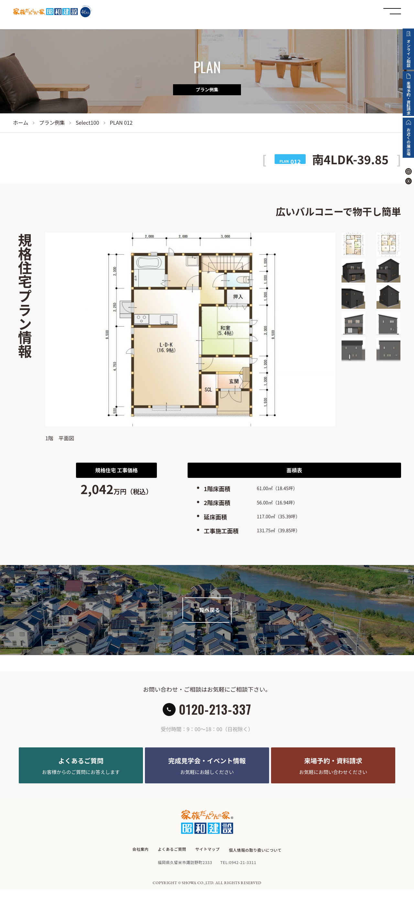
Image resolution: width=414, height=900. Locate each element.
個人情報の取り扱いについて (255, 861)
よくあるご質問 (172, 861)
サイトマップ (207, 861)
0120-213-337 (215, 713)
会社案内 (140, 861)
